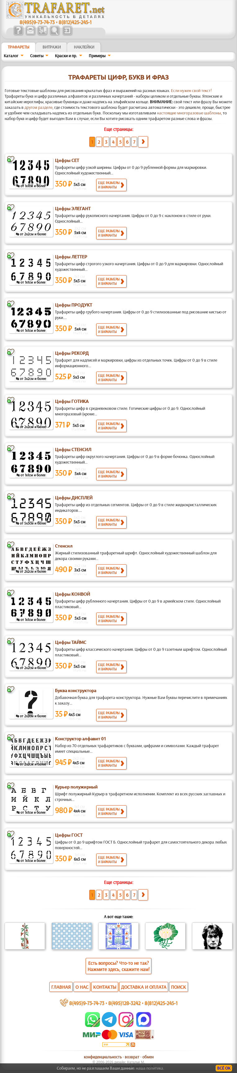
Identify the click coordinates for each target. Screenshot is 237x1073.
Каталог (11, 55)
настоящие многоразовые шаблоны (189, 113)
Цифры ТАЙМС (70, 642)
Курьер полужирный (76, 786)
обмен (148, 1057)
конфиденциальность (103, 1057)
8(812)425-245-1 (75, 22)
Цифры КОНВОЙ (72, 594)
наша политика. (150, 1068)
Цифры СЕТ (67, 160)
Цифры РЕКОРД (72, 353)
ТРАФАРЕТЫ (18, 47)
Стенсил (64, 545)
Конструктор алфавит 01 (80, 738)
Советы (36, 55)
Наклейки (84, 47)
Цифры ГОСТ (69, 835)
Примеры (97, 55)
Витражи (51, 47)
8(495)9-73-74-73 (37, 22)
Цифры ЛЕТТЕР (71, 256)
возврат (132, 1057)
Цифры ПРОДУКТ (73, 305)
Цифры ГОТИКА (72, 401)
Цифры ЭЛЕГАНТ (73, 208)
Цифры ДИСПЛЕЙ (73, 497)
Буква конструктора (75, 690)
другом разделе (38, 107)
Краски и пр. (66, 55)
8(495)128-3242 (124, 1003)
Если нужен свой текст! (191, 90)
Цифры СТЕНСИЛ (73, 449)
